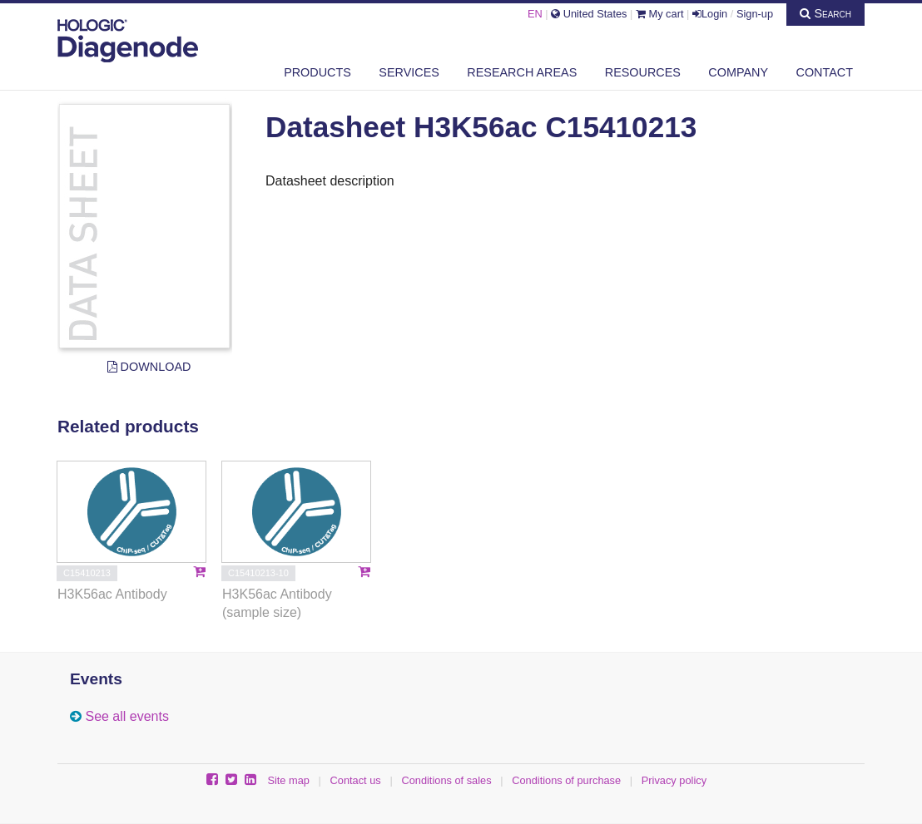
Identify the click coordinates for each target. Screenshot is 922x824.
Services (409, 72)
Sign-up (754, 13)
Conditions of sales (446, 780)
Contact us (355, 780)
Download (149, 366)
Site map (288, 780)
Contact (824, 72)
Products (317, 72)
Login (709, 13)
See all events (127, 716)
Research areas (522, 72)
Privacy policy (674, 780)
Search (825, 13)
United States (589, 13)
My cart (660, 13)
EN (535, 13)
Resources (643, 72)
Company (738, 72)
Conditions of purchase (566, 780)
